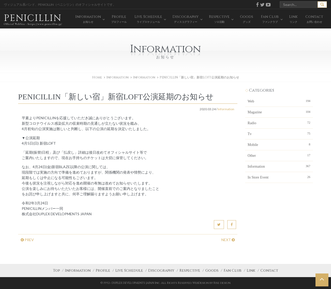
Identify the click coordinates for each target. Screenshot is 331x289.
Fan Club (233, 270)
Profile (103, 270)
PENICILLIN (33, 19)
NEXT (228, 240)
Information (144, 77)
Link (251, 270)
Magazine (279, 111)
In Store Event (279, 177)
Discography (161, 270)
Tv (279, 133)
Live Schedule (129, 270)
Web (279, 101)
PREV (27, 240)
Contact (269, 270)
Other (279, 155)
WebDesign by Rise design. (211, 283)
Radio (279, 122)
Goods (212, 270)
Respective (189, 270)
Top (56, 270)
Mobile (279, 144)
